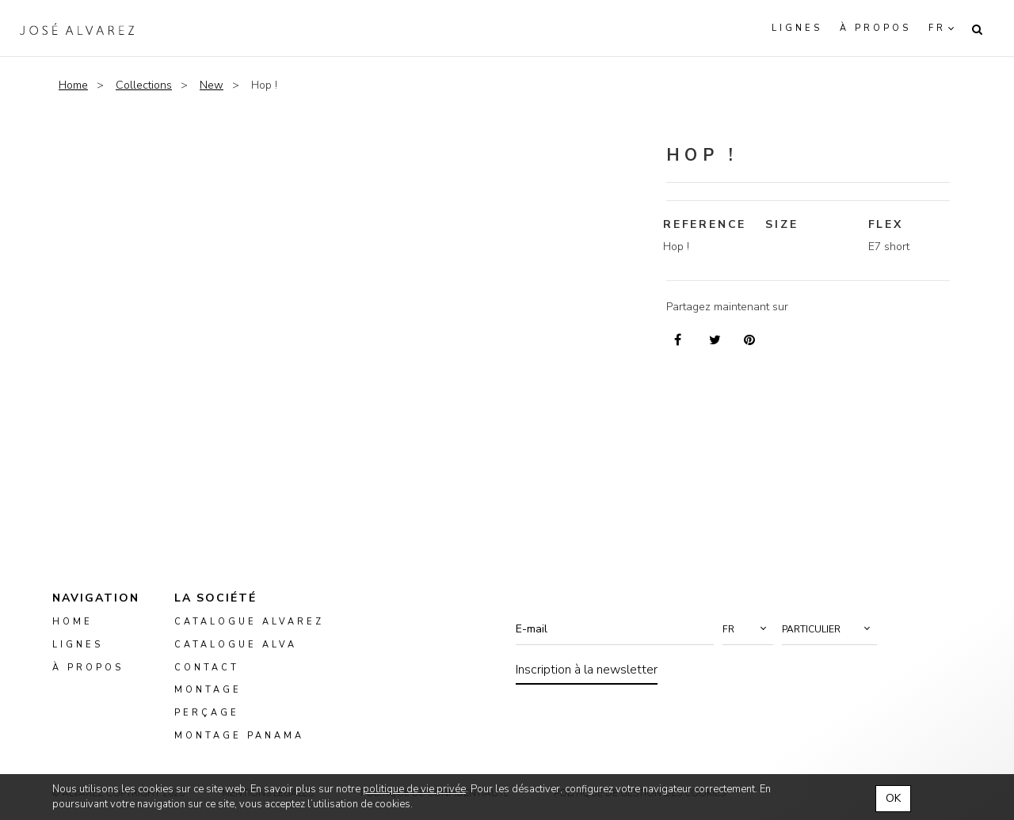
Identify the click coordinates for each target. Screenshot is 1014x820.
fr (937, 28)
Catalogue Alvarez (249, 622)
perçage (206, 713)
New (211, 85)
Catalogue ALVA (235, 645)
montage (208, 691)
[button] (747, 629)
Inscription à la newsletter (587, 669)
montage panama (239, 736)
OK (893, 798)
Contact (206, 668)
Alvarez (77, 28)
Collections (144, 85)
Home (73, 85)
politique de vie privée (414, 789)
